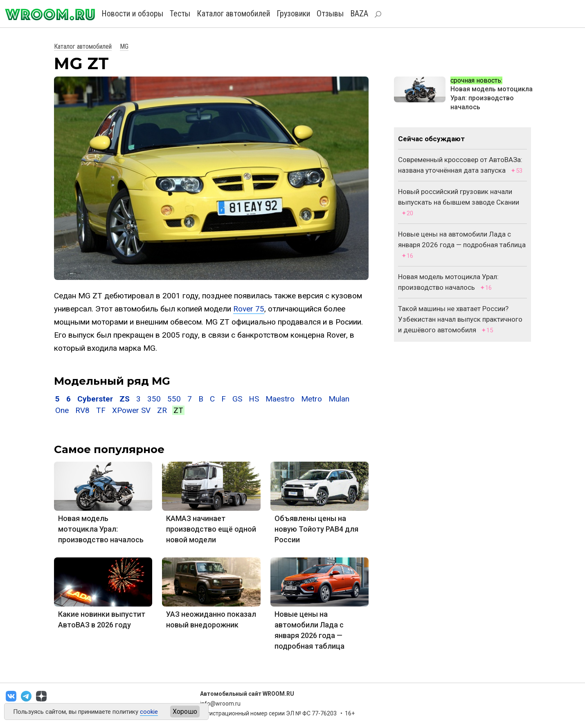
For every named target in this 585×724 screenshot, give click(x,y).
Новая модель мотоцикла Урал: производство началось (101, 529)
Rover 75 (248, 309)
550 (174, 399)
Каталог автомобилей (233, 13)
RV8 (82, 410)
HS (254, 399)
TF (101, 410)
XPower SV (131, 410)
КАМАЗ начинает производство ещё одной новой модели (211, 529)
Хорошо (185, 711)
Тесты (180, 13)
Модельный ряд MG (112, 381)
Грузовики (293, 13)
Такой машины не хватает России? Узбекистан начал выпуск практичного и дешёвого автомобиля (460, 319)
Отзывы (330, 13)
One (62, 410)
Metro (311, 399)
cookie (149, 711)
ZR (162, 410)
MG (124, 46)
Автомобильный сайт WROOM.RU (247, 693)
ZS (124, 399)
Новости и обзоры (132, 13)
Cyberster (95, 399)
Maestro (280, 399)
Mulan (338, 399)
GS (237, 399)
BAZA (359, 13)
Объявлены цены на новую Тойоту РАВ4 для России (316, 529)
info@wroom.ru (220, 703)
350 (154, 399)
